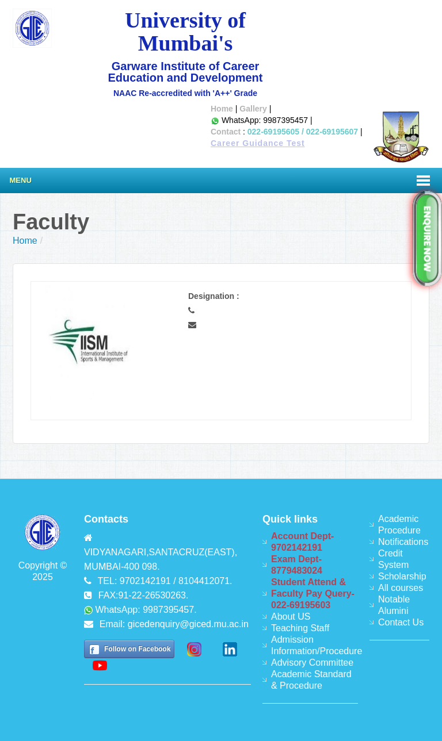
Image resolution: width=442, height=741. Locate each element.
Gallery (252, 108)
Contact (226, 131)
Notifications (403, 542)
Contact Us (401, 622)
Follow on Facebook (137, 649)
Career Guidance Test (258, 143)
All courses (400, 588)
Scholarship (402, 576)
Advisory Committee (312, 662)
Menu (21, 180)
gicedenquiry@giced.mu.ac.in (188, 624)
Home (222, 108)
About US (290, 616)
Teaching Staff (300, 628)
